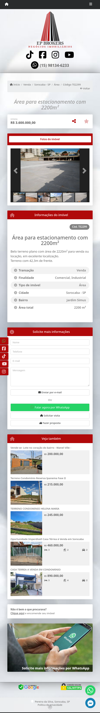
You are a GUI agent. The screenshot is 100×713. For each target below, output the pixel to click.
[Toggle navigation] (90, 4)
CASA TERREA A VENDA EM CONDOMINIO (36, 569)
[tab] (21, 139)
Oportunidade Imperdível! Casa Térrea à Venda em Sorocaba (47, 539)
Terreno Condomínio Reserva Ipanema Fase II (38, 478)
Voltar (85, 88)
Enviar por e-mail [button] (50, 392)
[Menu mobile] (6, 4)
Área (57, 84)
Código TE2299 (72, 84)
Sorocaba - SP (42, 84)
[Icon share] (29, 54)
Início (15, 84)
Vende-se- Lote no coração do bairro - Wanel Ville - (41, 447)
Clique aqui (17, 613)
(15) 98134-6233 (54, 65)
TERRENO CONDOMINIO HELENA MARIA (35, 508)
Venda (27, 84)
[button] (16, 171)
